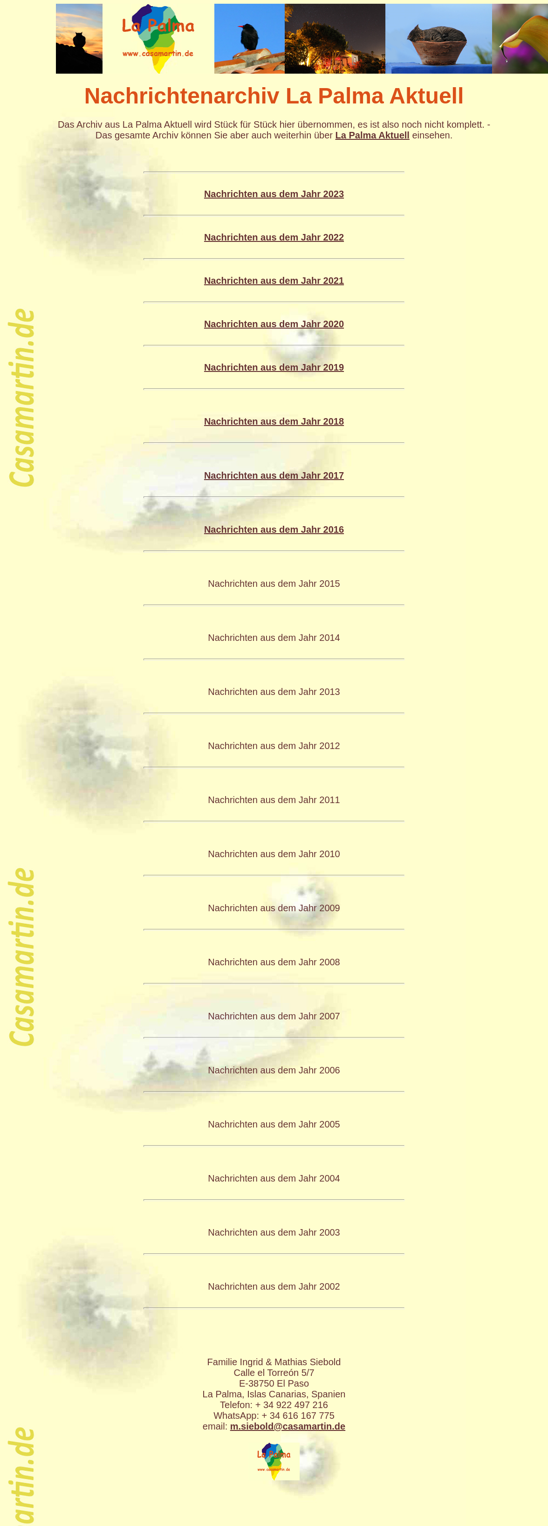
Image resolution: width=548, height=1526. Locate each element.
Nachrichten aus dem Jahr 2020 (274, 324)
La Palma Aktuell (373, 135)
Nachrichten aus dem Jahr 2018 (274, 421)
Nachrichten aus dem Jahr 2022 (274, 237)
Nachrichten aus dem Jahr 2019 (274, 367)
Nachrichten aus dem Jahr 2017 (274, 475)
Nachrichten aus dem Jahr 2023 (274, 194)
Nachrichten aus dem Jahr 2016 (274, 529)
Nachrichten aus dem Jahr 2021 (274, 280)
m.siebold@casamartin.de (287, 1426)
